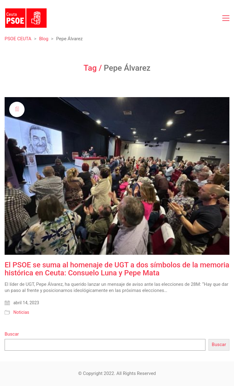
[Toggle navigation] (225, 18)
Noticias (21, 312)
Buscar (12, 334)
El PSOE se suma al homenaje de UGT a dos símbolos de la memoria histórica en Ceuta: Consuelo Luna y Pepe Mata (117, 269)
